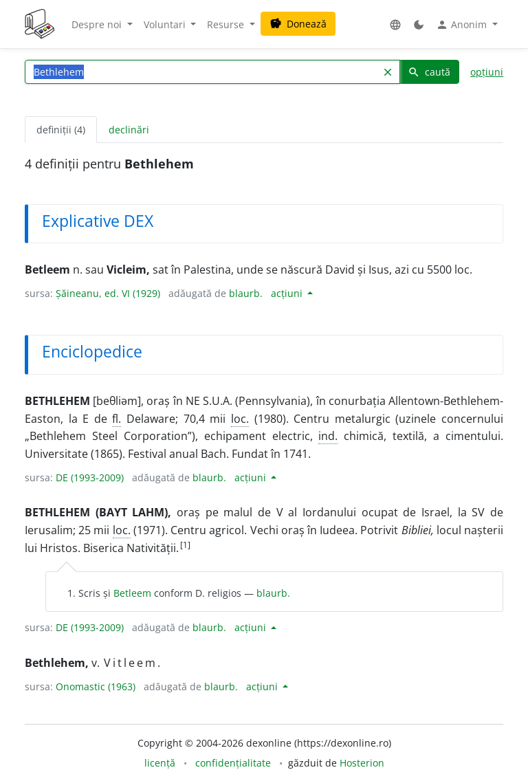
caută (429, 71)
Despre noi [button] (98, 24)
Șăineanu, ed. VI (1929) (108, 293)
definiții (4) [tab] (60, 129)
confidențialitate (233, 762)
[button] (395, 24)
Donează (298, 23)
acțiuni (288, 293)
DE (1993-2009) (90, 477)
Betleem (132, 593)
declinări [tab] (129, 129)
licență (159, 762)
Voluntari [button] (166, 24)
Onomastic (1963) (95, 686)
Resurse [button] (227, 24)
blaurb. (246, 293)
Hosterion (362, 762)
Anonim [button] (463, 25)
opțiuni (486, 71)
